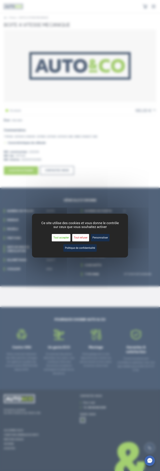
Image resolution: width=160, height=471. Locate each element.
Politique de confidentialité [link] (80, 247)
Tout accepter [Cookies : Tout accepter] (61, 237)
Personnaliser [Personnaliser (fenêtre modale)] (100, 237)
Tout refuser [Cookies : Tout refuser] (80, 237)
